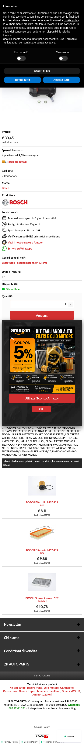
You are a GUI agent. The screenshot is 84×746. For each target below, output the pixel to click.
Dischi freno (34, 687)
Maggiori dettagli (17, 161)
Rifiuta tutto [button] (22, 79)
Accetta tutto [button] (61, 79)
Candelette (67, 687)
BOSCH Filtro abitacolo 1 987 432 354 (41, 599)
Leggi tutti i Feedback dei (24, 262)
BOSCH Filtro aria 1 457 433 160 (42, 551)
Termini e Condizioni (53, 742)
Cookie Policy (42, 727)
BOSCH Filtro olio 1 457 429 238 (42, 503)
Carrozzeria (10, 691)
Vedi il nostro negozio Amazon (25, 242)
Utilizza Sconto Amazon (42, 398)
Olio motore (51, 687)
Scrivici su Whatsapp (20, 248)
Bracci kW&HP (71, 691)
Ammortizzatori (42, 694)
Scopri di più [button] (42, 70)
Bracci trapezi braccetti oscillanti (39, 691)
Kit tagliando (17, 687)
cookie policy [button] (71, 20)
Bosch (5, 188)
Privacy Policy (11, 742)
